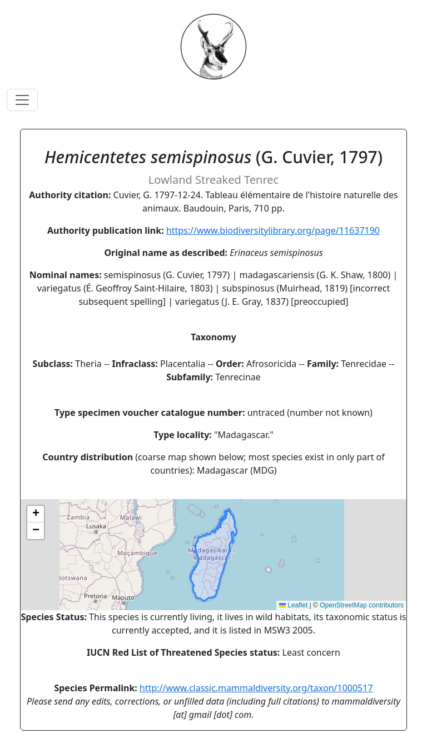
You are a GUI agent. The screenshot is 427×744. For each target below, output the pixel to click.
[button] (35, 514)
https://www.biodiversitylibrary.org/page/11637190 (273, 230)
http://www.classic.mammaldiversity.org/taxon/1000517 (256, 688)
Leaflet (293, 605)
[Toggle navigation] (22, 100)
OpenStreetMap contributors (362, 605)
